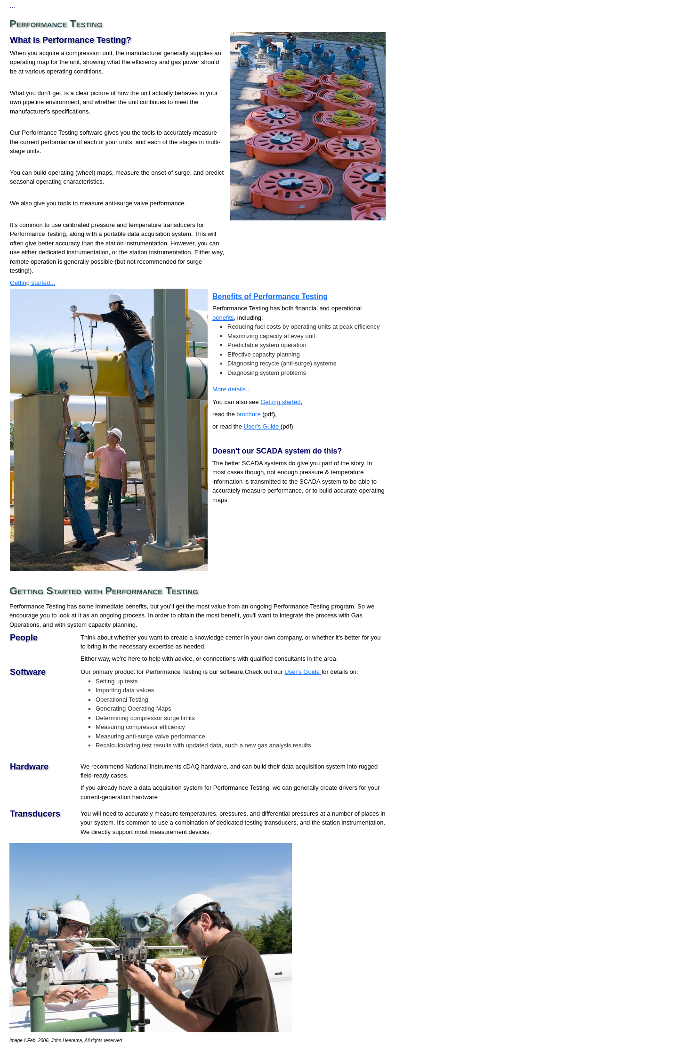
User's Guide (262, 426)
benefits (223, 317)
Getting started (280, 401)
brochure (248, 414)
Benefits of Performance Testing (270, 296)
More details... (231, 389)
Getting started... (32, 282)
